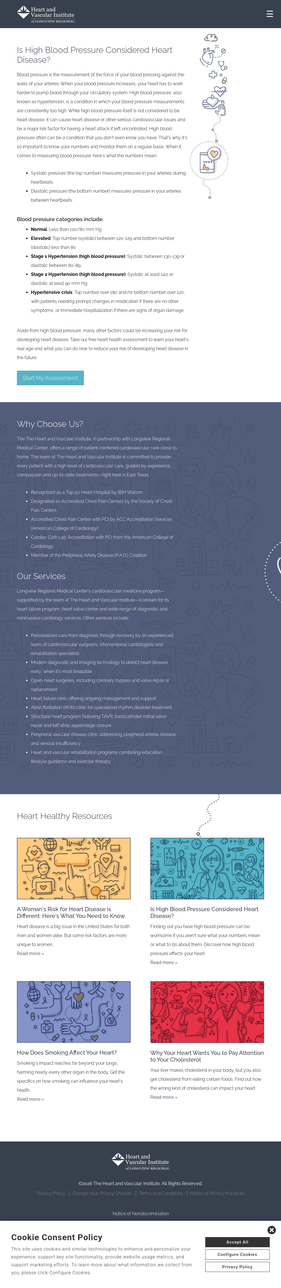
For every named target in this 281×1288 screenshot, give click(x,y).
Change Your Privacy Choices (102, 1193)
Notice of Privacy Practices (217, 1193)
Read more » (30, 953)
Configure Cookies (237, 1254)
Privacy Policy (51, 1193)
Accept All (237, 1242)
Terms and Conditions (161, 1193)
